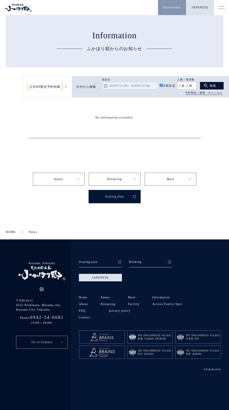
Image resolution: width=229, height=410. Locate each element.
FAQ (82, 310)
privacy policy (120, 310)
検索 (213, 85)
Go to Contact (42, 342)
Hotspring (114, 179)
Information (161, 297)
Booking (135, 262)
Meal (170, 179)
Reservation (172, 7)
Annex (58, 179)
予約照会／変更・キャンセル (204, 92)
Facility (134, 304)
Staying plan (114, 196)
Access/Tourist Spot (167, 304)
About (83, 304)
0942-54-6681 (47, 317)
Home (83, 297)
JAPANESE (200, 7)
